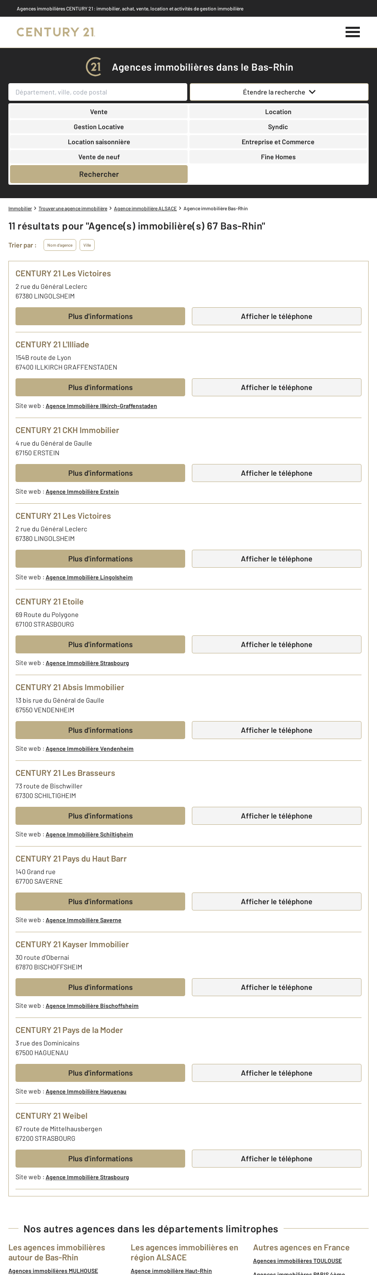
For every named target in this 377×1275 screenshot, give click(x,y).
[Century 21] (56, 32)
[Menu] (353, 32)
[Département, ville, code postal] (97, 92)
